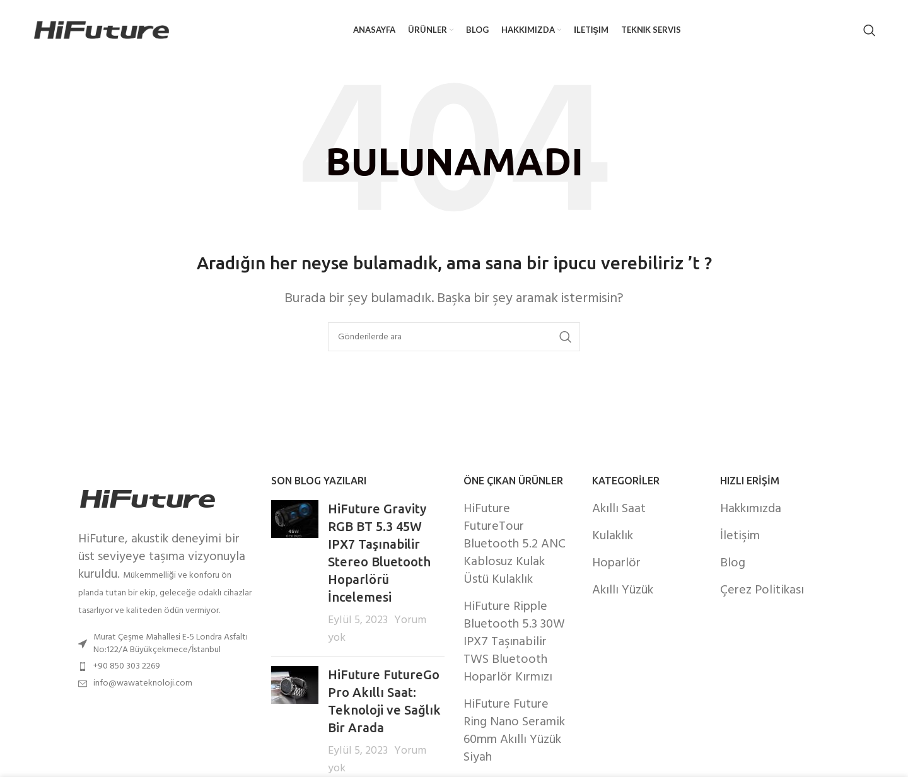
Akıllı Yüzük (622, 590)
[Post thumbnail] (294, 573)
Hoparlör (616, 563)
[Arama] (869, 30)
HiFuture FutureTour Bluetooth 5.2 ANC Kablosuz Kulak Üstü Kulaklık (514, 544)
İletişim (740, 536)
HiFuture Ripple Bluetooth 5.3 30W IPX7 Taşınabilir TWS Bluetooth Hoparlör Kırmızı (514, 642)
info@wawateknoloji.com (142, 683)
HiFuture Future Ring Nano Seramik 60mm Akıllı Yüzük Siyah (514, 731)
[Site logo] (101, 30)
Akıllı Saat (619, 509)
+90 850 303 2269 (126, 666)
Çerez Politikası (762, 590)
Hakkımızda (750, 509)
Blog (732, 563)
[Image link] (147, 499)
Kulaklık (612, 536)
